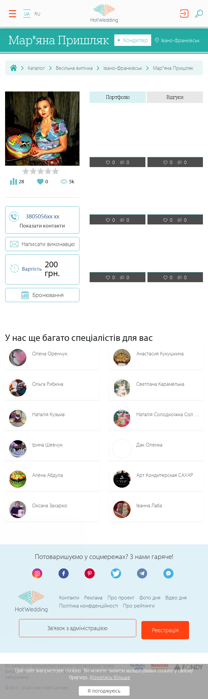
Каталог (36, 67)
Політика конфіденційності (88, 605)
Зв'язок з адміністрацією (78, 628)
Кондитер (135, 40)
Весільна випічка (74, 67)
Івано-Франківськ (122, 67)
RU (37, 13)
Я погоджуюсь (104, 691)
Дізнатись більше (110, 677)
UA (27, 13)
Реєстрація (150, 628)
